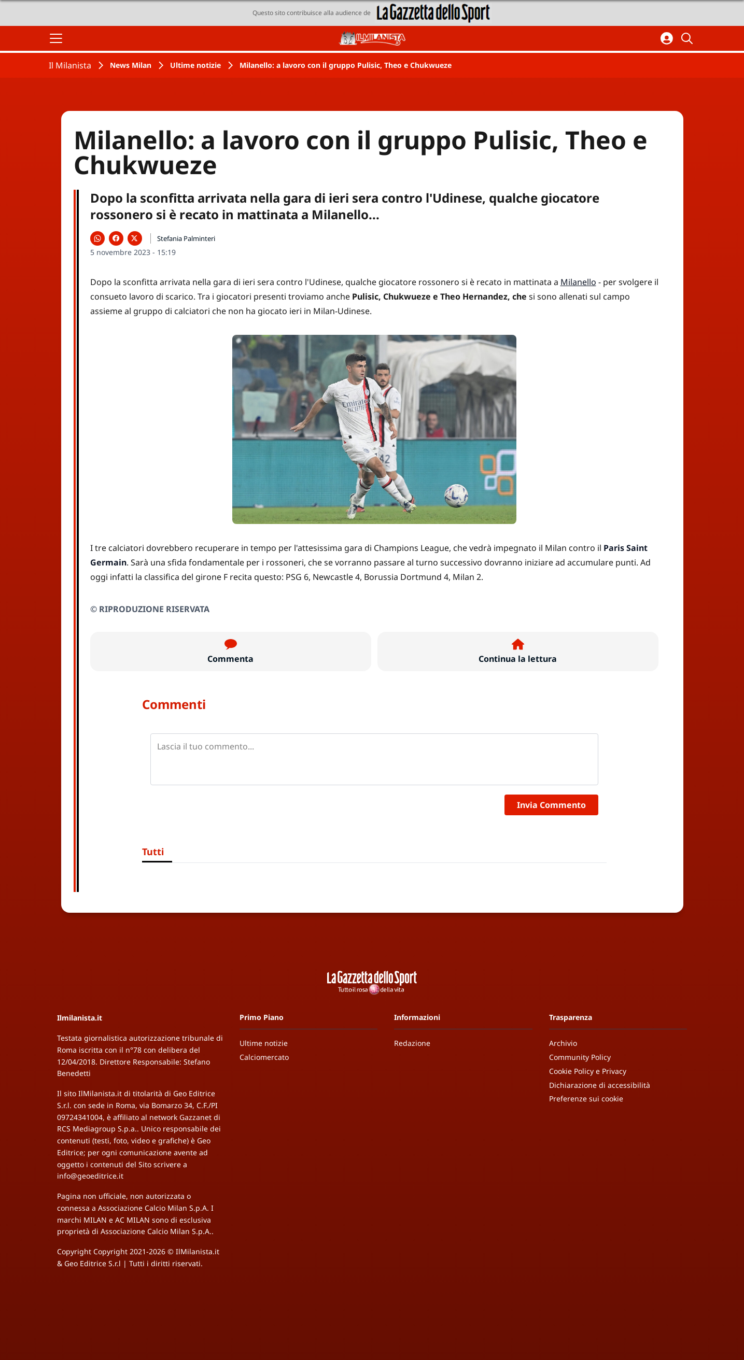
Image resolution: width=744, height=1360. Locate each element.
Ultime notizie (195, 65)
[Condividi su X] (135, 238)
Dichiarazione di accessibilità (599, 1085)
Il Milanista (70, 65)
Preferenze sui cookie (586, 1098)
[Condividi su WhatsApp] (97, 238)
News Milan (130, 65)
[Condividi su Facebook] (116, 238)
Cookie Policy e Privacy (587, 1071)
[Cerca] (688, 38)
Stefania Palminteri (186, 238)
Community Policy (580, 1057)
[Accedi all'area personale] (667, 38)
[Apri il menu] (56, 38)
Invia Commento (551, 805)
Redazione (412, 1043)
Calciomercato (264, 1057)
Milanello (578, 282)
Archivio (563, 1043)
